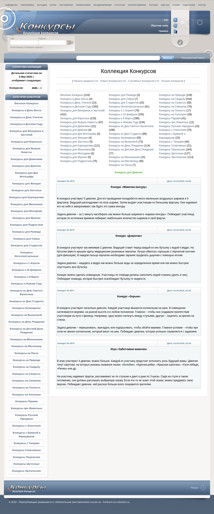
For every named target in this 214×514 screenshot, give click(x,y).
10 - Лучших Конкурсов (169, 80)
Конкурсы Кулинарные (26, 308)
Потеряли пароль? (34, 47)
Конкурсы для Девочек (26, 166)
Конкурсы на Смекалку (26, 380)
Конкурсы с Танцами (27, 443)
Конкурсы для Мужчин (27, 218)
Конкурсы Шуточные (27, 464)
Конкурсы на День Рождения (27, 321)
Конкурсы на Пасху (26, 353)
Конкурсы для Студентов (26, 245)
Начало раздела (83, 80)
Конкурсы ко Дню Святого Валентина (131, 126)
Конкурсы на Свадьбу (26, 367)
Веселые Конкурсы (27, 103)
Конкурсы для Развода (26, 231)
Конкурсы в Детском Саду (26, 124)
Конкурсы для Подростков (26, 224)
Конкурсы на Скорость (26, 374)
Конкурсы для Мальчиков (26, 204)
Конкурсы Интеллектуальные (126, 106)
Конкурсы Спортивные (26, 450)
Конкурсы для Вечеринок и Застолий (82, 110)
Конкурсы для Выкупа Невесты (79, 122)
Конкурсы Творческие (26, 457)
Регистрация (16, 47)
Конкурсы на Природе (26, 360)
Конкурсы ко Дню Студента (27, 301)
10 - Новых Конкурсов (108, 80)
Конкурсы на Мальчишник (26, 339)
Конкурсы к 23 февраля (26, 270)
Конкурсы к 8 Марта (26, 277)
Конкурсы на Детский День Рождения (131, 149)
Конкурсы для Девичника (26, 159)
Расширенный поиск (192, 57)
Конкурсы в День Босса (26, 110)
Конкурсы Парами (26, 401)
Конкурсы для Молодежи (26, 211)
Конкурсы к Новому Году (26, 283)
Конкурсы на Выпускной (26, 315)
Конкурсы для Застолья (26, 190)
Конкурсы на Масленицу (26, 346)
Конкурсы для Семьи (26, 238)
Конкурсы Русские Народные (176, 126)
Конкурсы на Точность (27, 387)
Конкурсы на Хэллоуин (26, 394)
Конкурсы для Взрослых (26, 141)
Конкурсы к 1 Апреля (27, 263)
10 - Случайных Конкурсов (139, 80)
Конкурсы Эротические (26, 471)
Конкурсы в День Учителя (26, 117)
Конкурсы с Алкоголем (26, 425)
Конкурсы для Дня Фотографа (78, 133)
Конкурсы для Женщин (26, 183)
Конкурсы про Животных (26, 408)
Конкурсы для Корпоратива (26, 197)
